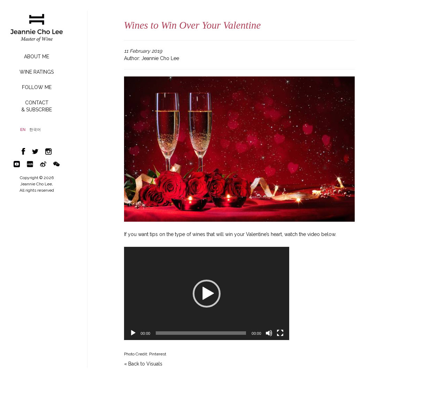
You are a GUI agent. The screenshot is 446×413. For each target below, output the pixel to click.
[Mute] (269, 333)
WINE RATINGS (37, 72)
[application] (206, 293)
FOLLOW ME (37, 87)
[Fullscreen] (280, 333)
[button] (207, 294)
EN (22, 130)
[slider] (201, 333)
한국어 (35, 130)
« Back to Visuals (143, 364)
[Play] (133, 333)
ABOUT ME (36, 56)
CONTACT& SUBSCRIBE (36, 106)
